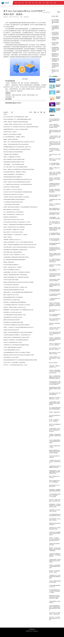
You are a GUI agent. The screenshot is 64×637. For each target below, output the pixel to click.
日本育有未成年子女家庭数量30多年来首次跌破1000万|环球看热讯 (16, 324)
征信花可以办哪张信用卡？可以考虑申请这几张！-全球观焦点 (15, 234)
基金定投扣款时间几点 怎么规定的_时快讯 (11, 299)
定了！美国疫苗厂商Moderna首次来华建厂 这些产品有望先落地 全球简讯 (17, 184)
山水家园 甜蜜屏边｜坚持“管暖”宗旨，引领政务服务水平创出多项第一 (16, 272)
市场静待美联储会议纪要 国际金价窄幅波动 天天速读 (13, 161)
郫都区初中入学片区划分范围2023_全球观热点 (12, 134)
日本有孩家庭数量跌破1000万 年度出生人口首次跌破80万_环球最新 (16, 352)
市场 (33, 2)
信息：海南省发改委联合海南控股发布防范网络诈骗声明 (14, 259)
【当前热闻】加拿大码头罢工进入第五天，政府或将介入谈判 (15, 287)
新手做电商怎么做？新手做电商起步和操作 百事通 (13, 322)
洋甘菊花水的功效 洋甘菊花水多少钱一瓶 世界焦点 (13, 194)
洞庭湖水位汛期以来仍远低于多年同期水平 (11, 319)
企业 (26, 2)
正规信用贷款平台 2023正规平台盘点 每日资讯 (12, 312)
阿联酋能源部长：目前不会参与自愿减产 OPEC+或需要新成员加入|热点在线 (18, 309)
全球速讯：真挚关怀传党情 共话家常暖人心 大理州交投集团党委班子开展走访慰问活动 (20, 207)
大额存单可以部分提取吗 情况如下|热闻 (11, 329)
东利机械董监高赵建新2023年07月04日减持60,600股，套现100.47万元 (17, 146)
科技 (51, 2)
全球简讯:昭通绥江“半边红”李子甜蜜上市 (11, 357)
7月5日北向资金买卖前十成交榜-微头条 (11, 284)
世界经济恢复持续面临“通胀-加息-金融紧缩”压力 (12, 176)
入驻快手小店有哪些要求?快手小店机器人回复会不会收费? (58, 92)
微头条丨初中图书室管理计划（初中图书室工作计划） (13, 214)
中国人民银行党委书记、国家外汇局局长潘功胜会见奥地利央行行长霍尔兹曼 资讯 (19, 247)
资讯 (19, 2)
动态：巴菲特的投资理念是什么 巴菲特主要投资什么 (13, 212)
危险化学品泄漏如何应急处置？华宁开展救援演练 (13, 297)
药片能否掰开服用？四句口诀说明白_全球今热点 (12, 317)
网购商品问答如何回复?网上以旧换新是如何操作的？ (58, 103)
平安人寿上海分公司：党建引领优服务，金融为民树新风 (14, 362)
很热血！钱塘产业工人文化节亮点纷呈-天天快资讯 (13, 232)
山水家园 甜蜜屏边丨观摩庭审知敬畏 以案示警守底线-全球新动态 (16, 257)
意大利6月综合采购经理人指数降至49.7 (11, 264)
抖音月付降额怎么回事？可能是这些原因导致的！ (13, 252)
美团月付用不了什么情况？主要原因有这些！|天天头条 (14, 254)
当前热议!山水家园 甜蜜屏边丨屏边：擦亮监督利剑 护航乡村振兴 (16, 277)
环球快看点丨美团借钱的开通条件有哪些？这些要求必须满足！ (15, 274)
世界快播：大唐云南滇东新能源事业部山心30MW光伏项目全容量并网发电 (17, 332)
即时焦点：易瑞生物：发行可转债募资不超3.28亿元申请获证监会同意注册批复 (18, 169)
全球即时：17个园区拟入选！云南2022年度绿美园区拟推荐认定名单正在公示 (18, 327)
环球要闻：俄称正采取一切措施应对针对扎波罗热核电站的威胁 (15, 121)
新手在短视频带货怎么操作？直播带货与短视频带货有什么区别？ (58, 86)
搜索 (59, 11)
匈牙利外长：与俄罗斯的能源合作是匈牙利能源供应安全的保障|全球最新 (17, 224)
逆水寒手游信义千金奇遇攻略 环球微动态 (11, 186)
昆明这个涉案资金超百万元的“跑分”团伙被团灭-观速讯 (13, 159)
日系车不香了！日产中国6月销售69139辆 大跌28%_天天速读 (15, 364)
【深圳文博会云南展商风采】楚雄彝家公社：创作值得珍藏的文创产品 (17, 334)
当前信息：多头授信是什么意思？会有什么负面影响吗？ (14, 227)
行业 (23, 2)
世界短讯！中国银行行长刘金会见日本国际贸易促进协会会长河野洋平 (17, 181)
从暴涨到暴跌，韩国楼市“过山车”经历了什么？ (12, 239)
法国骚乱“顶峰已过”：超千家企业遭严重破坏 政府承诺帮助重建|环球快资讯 (17, 292)
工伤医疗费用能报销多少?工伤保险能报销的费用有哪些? (58, 80)
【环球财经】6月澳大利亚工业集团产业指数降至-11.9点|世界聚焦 (16, 196)
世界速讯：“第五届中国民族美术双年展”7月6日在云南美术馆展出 (16, 144)
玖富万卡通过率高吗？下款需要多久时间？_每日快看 (13, 229)
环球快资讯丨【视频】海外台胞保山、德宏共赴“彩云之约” (14, 307)
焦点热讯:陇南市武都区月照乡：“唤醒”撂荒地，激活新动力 (14, 171)
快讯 (16, 2)
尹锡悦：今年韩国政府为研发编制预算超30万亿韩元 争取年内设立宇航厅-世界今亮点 (19, 244)
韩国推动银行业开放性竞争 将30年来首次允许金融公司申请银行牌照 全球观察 (18, 354)
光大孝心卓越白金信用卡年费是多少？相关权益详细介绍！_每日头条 (16, 222)
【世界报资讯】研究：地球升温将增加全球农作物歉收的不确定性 (16, 344)
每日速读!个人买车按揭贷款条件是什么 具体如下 (12, 342)
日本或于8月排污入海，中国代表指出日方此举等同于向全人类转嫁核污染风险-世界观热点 (20, 126)
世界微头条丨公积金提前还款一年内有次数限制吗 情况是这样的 (15, 339)
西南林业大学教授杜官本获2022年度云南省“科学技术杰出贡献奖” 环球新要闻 (18, 282)
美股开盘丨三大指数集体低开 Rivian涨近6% (11, 156)
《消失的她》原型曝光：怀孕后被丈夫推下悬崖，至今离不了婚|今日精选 (17, 124)
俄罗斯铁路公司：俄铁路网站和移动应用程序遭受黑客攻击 (14, 302)
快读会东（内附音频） (7, 237)
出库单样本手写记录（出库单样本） (10, 131)
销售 (40, 2)
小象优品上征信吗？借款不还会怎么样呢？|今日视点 (13, 219)
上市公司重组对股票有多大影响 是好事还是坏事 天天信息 (14, 314)
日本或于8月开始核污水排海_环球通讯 (10, 279)
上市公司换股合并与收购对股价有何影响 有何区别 (13, 201)
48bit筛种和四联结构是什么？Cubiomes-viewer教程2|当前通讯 (15, 129)
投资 (55, 2)
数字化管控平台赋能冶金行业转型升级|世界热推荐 (13, 151)
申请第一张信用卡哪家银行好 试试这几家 (11, 269)
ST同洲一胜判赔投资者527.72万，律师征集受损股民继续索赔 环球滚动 (17, 119)
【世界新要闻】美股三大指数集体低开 (10, 154)
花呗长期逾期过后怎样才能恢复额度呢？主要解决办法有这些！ (15, 249)
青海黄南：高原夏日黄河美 (8, 262)
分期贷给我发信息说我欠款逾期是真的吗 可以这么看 (13, 289)
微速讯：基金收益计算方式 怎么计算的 (11, 294)
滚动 (37, 2)
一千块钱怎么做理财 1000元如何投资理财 (11, 204)
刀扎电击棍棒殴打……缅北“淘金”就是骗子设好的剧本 (13, 164)
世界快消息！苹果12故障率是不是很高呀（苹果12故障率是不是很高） (17, 149)
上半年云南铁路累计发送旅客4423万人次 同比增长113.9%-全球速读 (16, 304)
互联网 (47, 2)
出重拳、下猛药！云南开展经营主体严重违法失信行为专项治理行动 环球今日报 (18, 141)
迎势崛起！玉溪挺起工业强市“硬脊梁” (10, 139)
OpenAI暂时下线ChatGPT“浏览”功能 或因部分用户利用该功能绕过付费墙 (17, 191)
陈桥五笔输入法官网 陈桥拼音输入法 (10, 217)
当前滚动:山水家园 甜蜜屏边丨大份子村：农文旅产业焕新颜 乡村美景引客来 (18, 242)
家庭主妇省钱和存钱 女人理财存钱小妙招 (11, 209)
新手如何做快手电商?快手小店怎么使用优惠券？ (58, 98)
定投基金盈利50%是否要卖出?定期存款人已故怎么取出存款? (58, 109)
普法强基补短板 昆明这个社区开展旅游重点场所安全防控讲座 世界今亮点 (17, 179)
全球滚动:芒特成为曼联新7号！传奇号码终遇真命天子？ (14, 174)
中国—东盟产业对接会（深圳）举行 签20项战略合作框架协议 (15, 166)
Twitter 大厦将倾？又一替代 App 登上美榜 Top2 (12, 189)
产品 (43, 2)
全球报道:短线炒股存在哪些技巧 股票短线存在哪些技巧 (14, 199)
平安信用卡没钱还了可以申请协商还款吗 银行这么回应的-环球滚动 (16, 337)
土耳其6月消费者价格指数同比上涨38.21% (11, 349)
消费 (30, 2)
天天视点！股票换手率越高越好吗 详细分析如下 (12, 347)
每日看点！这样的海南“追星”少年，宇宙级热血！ (12, 267)
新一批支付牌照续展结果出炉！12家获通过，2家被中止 (14, 136)
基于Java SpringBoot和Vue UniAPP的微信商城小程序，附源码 (15, 116)
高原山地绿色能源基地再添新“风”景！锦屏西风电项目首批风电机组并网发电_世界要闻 (20, 359)
